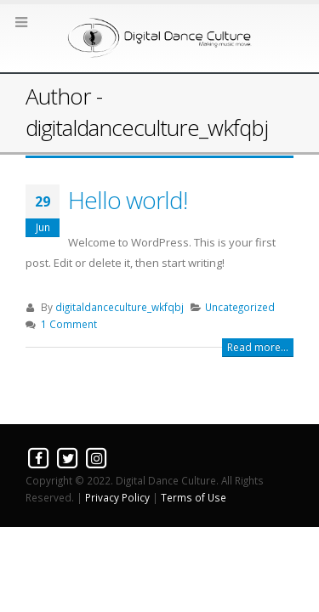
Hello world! (127, 200)
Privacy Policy (117, 497)
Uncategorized (240, 307)
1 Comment (69, 324)
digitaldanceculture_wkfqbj (119, 307)
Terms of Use (193, 497)
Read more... (257, 347)
